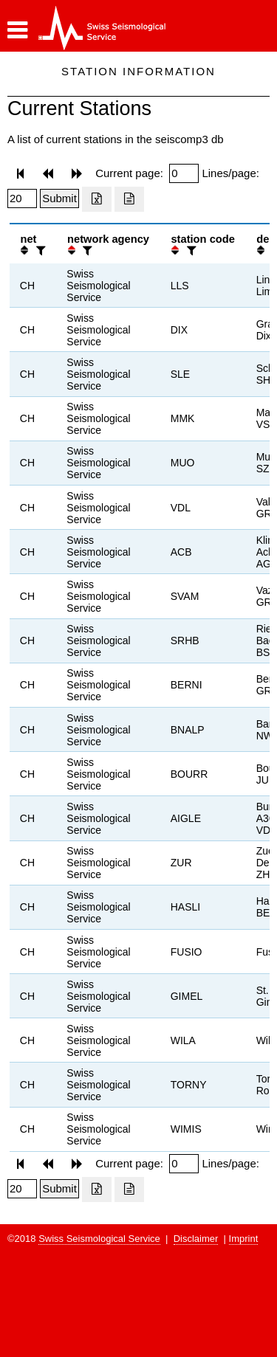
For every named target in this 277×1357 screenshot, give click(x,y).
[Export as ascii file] (129, 199)
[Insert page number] (184, 173)
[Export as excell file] (97, 199)
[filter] (39, 250)
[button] (17, 30)
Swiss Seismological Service (99, 1238)
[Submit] (59, 198)
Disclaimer (196, 1238)
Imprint (244, 1238)
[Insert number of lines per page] (22, 198)
